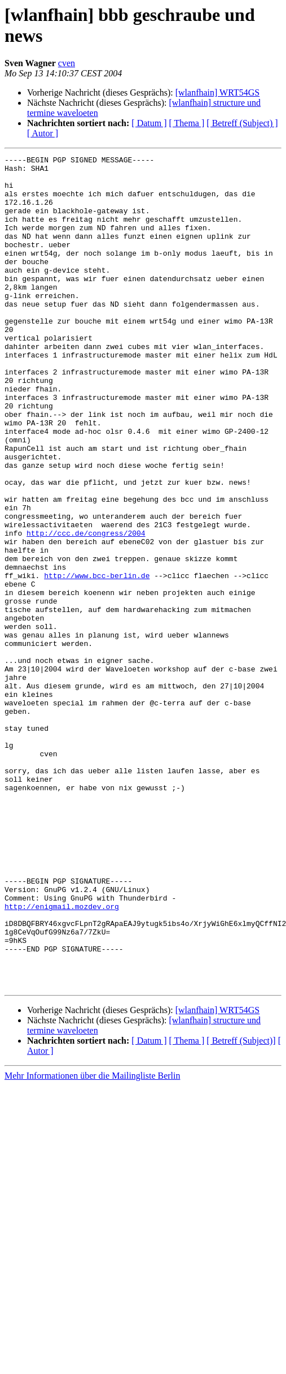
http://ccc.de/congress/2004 (86, 609)
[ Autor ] (42, 133)
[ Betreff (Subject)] (240, 1207)
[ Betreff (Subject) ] (242, 123)
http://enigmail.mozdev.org (62, 1057)
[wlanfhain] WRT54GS (217, 92)
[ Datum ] (148, 123)
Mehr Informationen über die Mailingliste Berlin (92, 1242)
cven (66, 63)
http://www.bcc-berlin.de (96, 660)
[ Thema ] (187, 123)
